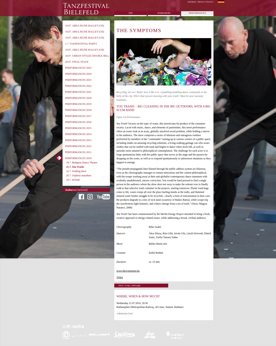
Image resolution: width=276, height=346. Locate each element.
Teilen (119, 277)
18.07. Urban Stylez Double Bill (87, 55)
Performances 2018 (78, 110)
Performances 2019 (78, 104)
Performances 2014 (78, 134)
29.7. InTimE (73, 179)
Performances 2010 (78, 158)
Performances (197, 13)
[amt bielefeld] (76, 189)
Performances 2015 (78, 128)
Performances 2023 (78, 79)
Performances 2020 (78, 97)
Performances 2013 (78, 140)
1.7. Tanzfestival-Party (81, 43)
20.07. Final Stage (77, 61)
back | (121, 285)
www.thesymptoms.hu (128, 270)
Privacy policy (205, 2)
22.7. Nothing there (76, 171)
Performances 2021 (78, 91)
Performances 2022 (78, 85)
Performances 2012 (78, 146)
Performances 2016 (78, 122)
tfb (130, 13)
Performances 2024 (78, 73)
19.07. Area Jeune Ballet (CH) (84, 25)
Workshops (164, 13)
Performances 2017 (78, 116)
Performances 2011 (78, 152)
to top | (128, 285)
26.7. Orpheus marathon (78, 175)
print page (136, 285)
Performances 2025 (78, 67)
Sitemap (192, 2)
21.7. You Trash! (75, 166)
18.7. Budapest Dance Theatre (81, 162)
